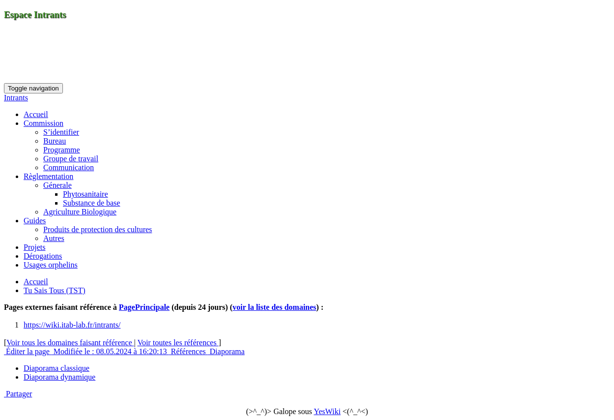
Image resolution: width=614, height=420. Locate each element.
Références (188, 351)
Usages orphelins (51, 265)
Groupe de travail (70, 158)
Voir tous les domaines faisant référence (70, 342)
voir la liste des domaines (274, 307)
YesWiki (327, 411)
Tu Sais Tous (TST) (55, 290)
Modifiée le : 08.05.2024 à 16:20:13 (110, 351)
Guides (35, 220)
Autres (53, 238)
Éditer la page (28, 351)
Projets (34, 247)
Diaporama (226, 351)
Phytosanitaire (85, 194)
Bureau (54, 141)
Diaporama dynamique (59, 377)
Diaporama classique (56, 368)
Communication (68, 167)
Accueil (36, 114)
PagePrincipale (144, 307)
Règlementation (48, 176)
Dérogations (43, 256)
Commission (43, 123)
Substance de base (91, 203)
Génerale (57, 185)
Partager (18, 394)
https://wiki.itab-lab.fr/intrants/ (72, 325)
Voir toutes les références (177, 342)
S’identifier (61, 132)
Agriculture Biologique (80, 212)
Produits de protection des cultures (97, 229)
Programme (61, 150)
